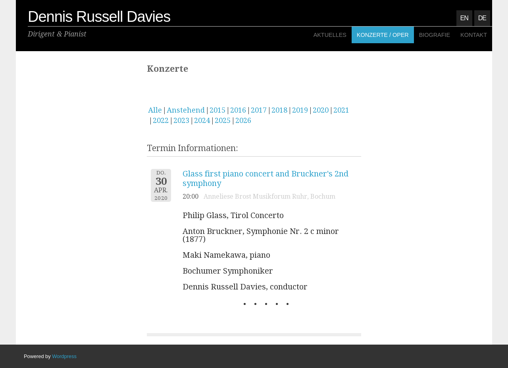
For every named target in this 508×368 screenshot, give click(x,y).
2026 (243, 120)
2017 (259, 110)
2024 (202, 120)
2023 (181, 120)
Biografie (434, 35)
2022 (161, 120)
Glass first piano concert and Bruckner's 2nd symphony (265, 178)
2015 (217, 110)
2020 (321, 110)
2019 (300, 110)
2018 (279, 110)
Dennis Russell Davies (99, 16)
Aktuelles (330, 35)
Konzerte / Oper (383, 35)
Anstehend (186, 110)
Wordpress (64, 356)
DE (482, 18)
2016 (238, 110)
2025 (223, 120)
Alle (155, 110)
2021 (341, 110)
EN (464, 18)
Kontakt (473, 35)
